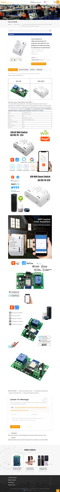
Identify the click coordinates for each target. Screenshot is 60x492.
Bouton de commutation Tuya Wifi (25, 391)
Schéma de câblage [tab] (23, 69)
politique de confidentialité (44, 488)
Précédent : (12, 433)
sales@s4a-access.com (35, 2)
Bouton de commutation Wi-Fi (15, 393)
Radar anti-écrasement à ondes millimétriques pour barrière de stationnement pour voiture (27, 435)
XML (37, 488)
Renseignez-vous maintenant (38, 63)
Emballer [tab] (32, 69)
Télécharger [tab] (39, 69)
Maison (10, 24)
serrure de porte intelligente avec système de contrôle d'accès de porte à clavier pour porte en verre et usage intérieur (43, 468)
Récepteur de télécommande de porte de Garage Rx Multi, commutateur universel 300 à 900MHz (28, 440)
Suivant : (12, 438)
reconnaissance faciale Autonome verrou (30, 468)
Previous (9, 464)
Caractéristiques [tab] (13, 69)
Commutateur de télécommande (40, 391)
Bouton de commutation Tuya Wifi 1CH (31, 393)
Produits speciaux (17, 24)
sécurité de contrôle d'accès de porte (17, 468)
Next (51, 464)
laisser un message (57, 490)
